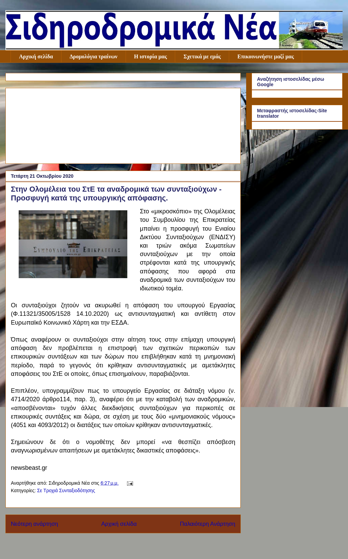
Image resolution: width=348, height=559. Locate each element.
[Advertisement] (123, 124)
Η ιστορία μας (150, 56)
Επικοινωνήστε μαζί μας (265, 56)
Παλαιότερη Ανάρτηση (207, 524)
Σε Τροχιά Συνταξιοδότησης (66, 490)
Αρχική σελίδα (36, 56)
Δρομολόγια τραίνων (93, 56)
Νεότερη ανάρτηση (34, 524)
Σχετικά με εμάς (202, 56)
